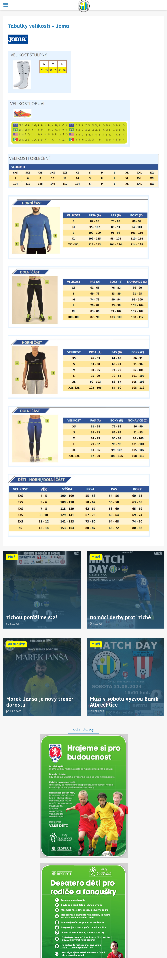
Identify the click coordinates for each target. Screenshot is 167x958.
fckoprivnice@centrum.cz (83, 910)
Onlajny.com (71, 939)
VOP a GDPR (83, 916)
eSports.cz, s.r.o (104, 948)
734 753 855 (83, 906)
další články (83, 576)
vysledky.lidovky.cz (92, 939)
